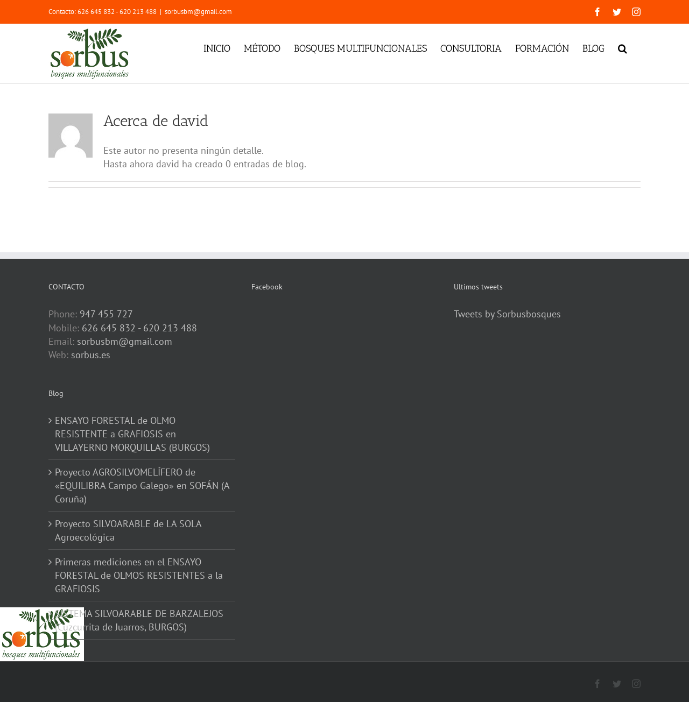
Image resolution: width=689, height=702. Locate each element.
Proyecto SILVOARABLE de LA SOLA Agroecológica (128, 530)
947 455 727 (106, 314)
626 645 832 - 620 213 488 (139, 328)
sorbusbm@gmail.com (198, 11)
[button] (622, 47)
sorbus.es (90, 355)
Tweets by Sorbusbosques (507, 314)
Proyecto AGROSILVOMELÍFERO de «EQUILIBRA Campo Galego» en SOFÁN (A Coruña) (142, 485)
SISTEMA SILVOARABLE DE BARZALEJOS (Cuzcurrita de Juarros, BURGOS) (139, 620)
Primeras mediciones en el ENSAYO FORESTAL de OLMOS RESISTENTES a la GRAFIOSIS (139, 575)
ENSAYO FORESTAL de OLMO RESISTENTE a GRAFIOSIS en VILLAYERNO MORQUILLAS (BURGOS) (132, 433)
